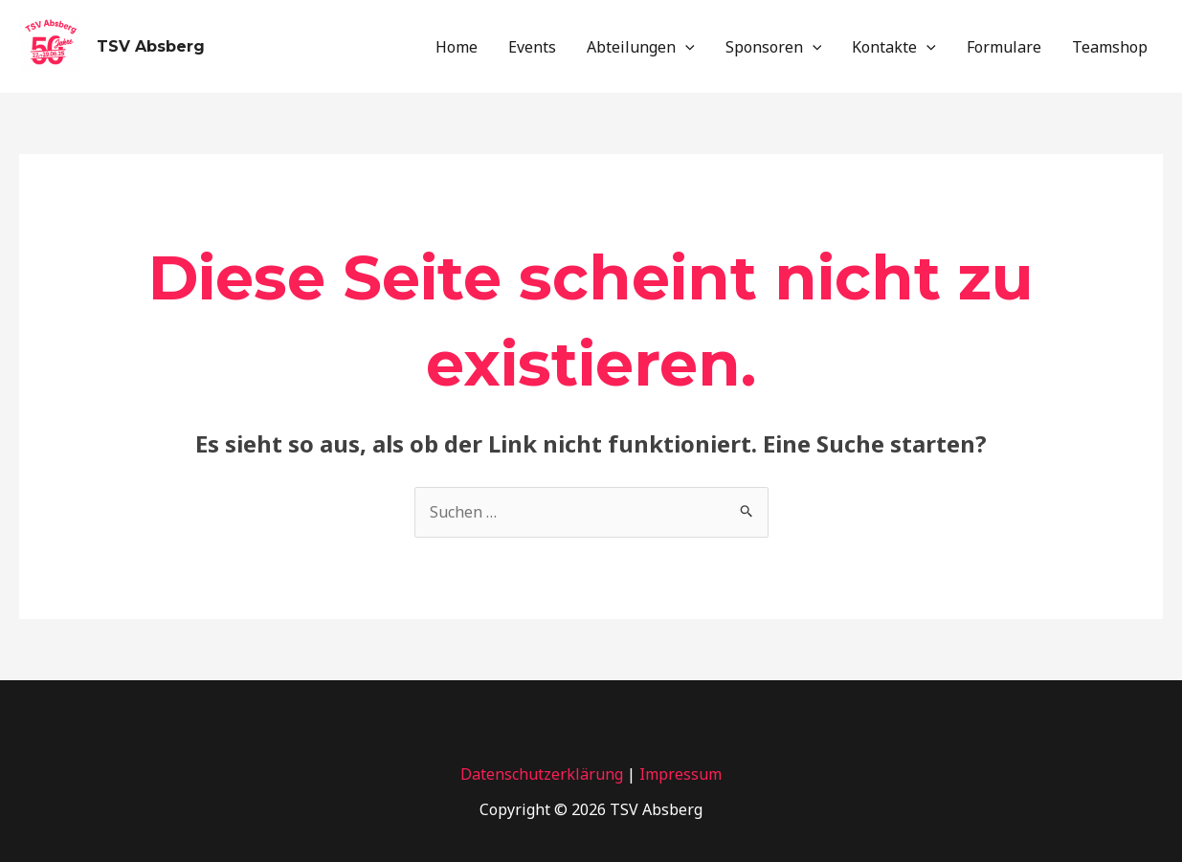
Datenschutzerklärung (541, 774)
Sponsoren (773, 47)
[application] (685, 47)
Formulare (1004, 46)
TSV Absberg (151, 46)
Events (532, 46)
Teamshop (1110, 46)
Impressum (680, 774)
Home (456, 46)
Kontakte (894, 47)
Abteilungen (641, 47)
